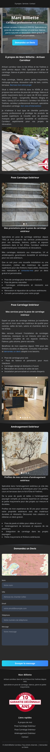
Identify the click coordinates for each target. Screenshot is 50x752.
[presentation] (19, 653)
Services (25, 4)
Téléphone (6, 615)
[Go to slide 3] (25, 417)
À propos (18, 4)
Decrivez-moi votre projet (20, 85)
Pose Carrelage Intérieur (25, 729)
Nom (4, 580)
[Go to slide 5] (29, 417)
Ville (3, 592)
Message (5, 627)
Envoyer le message (25, 663)
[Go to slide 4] (27, 417)
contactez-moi (27, 270)
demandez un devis (12, 351)
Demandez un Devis (25, 42)
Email (4, 603)
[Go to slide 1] (24, 224)
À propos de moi (25, 722)
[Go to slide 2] (26, 224)
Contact (32, 4)
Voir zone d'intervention (31, 106)
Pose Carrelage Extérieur (25, 726)
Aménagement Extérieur (24, 733)
